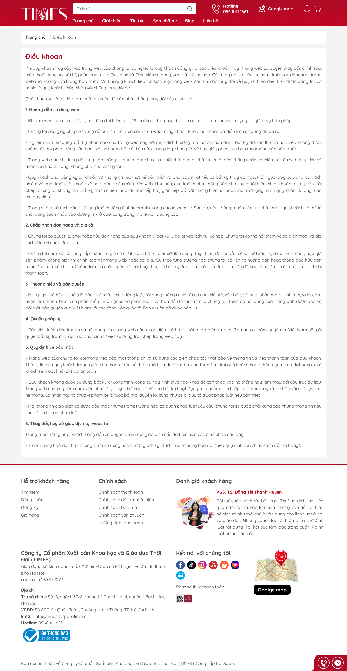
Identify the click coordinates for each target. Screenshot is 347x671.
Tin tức (137, 22)
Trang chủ (83, 22)
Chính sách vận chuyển (121, 517)
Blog (189, 22)
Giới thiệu (111, 22)
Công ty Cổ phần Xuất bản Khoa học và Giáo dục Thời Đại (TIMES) (128, 665)
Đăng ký (29, 509)
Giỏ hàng (30, 517)
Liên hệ (210, 22)
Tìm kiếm (30, 494)
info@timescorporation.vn (61, 618)
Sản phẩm (167, 22)
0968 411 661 (50, 625)
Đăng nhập (32, 502)
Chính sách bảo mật (119, 509)
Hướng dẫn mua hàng (121, 524)
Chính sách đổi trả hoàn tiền (126, 502)
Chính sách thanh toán (121, 494)
